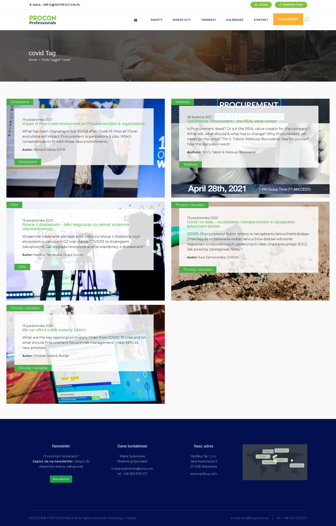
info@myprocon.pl (255, 518)
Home (33, 60)
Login (263, 4)
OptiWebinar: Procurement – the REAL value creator (232, 121)
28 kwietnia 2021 (199, 117)
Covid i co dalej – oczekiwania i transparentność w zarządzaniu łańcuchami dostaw (241, 224)
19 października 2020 (37, 220)
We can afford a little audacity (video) (54, 330)
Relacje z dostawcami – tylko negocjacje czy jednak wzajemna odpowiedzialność (75, 226)
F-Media (130, 518)
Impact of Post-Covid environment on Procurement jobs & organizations (83, 124)
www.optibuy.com (203, 474)
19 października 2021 (37, 120)
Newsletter (61, 479)
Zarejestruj (293, 4)
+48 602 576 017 (295, 518)
